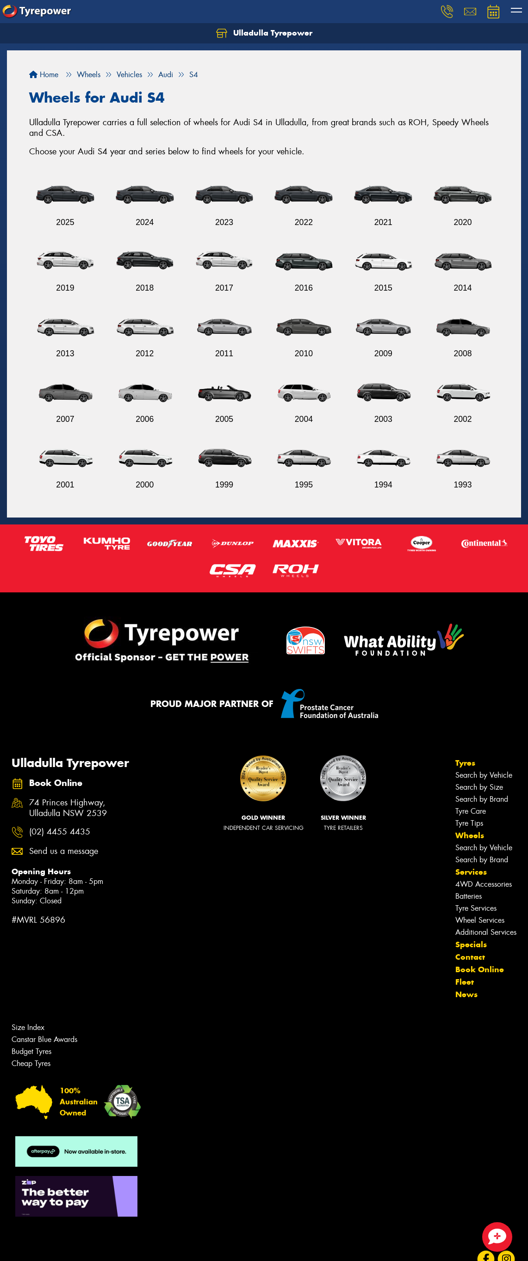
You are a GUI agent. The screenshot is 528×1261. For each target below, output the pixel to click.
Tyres (465, 763)
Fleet (464, 982)
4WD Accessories (483, 884)
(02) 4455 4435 (59, 832)
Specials (471, 944)
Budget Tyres (31, 1051)
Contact (470, 957)
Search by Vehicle (483, 775)
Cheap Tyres (31, 1063)
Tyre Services (476, 908)
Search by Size (479, 787)
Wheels (469, 835)
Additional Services (485, 932)
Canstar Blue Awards (44, 1039)
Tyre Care (470, 811)
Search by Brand (481, 799)
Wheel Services (479, 920)
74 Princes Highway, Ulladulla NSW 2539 (68, 808)
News (466, 994)
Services (471, 872)
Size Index (28, 1027)
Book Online (479, 969)
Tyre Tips (469, 823)
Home (43, 74)
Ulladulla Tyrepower (264, 33)
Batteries (468, 896)
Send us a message (63, 851)
